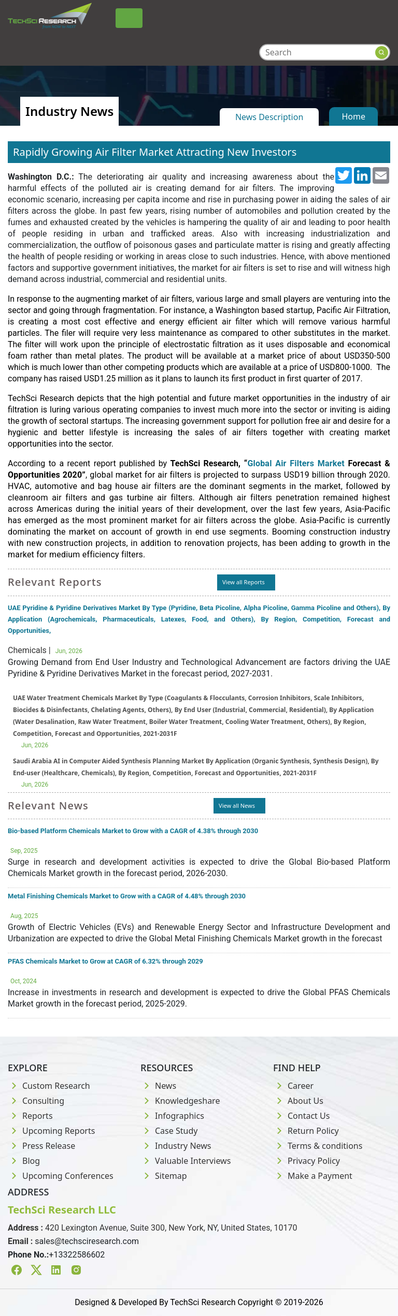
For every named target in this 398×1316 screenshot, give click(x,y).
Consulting (36, 1100)
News (158, 1085)
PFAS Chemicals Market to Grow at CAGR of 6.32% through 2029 (105, 961)
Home (353, 116)
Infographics (172, 1115)
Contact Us (301, 1115)
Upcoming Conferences (60, 1175)
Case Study (168, 1130)
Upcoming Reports (51, 1130)
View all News (237, 805)
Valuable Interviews (185, 1160)
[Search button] (381, 52)
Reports (30, 1115)
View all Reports (243, 582)
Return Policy (306, 1130)
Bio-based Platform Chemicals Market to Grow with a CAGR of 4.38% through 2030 (133, 831)
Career (293, 1085)
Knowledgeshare (180, 1100)
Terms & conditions (317, 1145)
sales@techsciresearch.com (87, 1241)
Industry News (175, 1145)
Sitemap (163, 1175)
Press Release (41, 1145)
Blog (24, 1160)
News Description (269, 117)
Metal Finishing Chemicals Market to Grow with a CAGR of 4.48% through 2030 (127, 896)
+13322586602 (77, 1255)
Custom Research (49, 1085)
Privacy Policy (306, 1160)
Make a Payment (312, 1175)
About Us (298, 1100)
